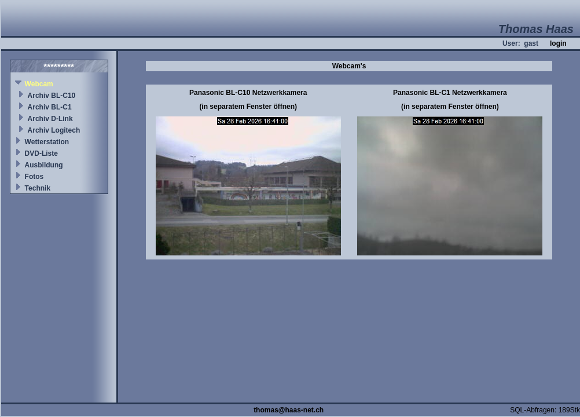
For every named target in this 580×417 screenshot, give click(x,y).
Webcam (39, 84)
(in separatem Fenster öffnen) (248, 107)
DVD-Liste (41, 153)
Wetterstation (47, 142)
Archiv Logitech (54, 130)
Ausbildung (44, 165)
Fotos (34, 177)
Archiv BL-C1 (50, 107)
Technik (37, 188)
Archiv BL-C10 (52, 96)
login (558, 43)
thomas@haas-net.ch (289, 410)
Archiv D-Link (50, 119)
